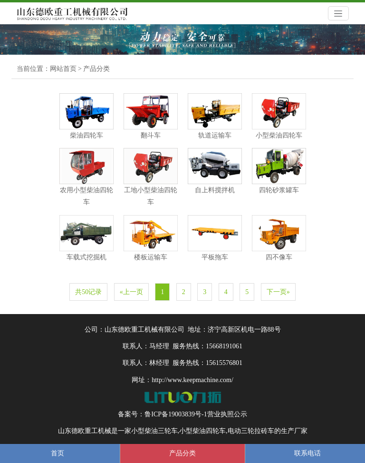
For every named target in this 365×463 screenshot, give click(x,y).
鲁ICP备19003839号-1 (175, 414)
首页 (57, 453)
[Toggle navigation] (338, 13)
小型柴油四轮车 (202, 430)
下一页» (278, 292)
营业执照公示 (227, 414)
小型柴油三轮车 (154, 430)
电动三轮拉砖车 (251, 430)
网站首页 (63, 68)
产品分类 (96, 68)
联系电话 (307, 453)
